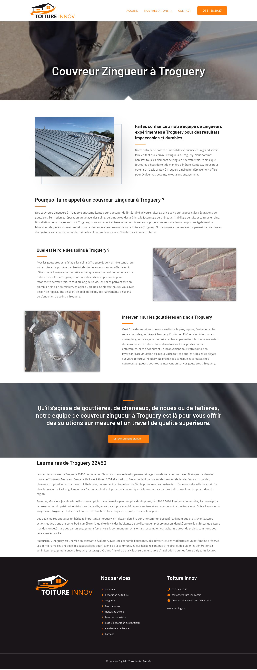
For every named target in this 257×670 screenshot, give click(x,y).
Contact (185, 10)
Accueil (134, 10)
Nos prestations (158, 10)
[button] (212, 10)
